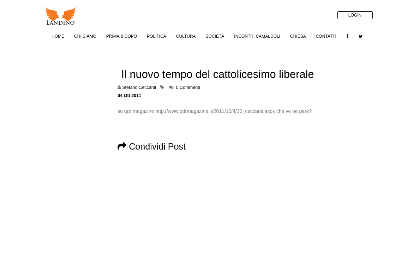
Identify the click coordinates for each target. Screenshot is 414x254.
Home (58, 36)
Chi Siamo (85, 36)
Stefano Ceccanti (139, 87)
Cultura (186, 36)
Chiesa (298, 36)
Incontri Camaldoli (257, 36)
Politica (156, 36)
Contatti (326, 36)
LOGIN (354, 15)
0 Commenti (188, 87)
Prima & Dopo (121, 36)
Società (215, 36)
